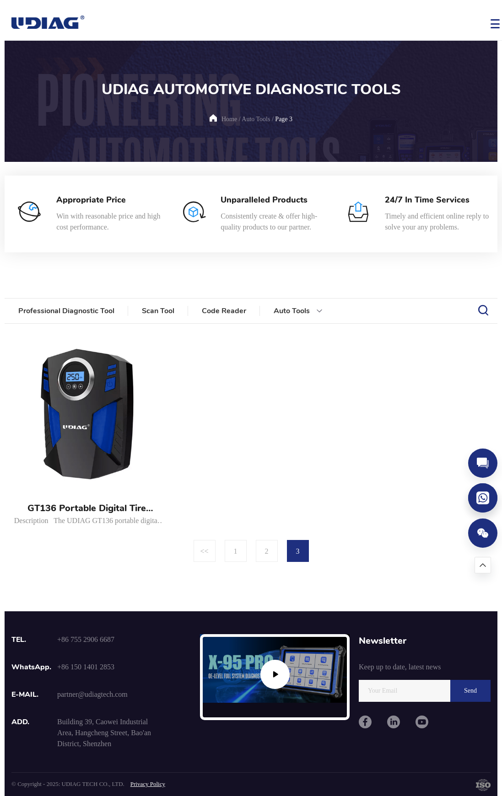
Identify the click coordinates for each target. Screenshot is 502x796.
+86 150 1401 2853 (85, 667)
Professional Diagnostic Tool (66, 311)
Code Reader (224, 311)
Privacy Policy (147, 783)
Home (229, 119)
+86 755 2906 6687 (85, 639)
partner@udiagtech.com (92, 694)
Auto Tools (256, 119)
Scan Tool (158, 311)
